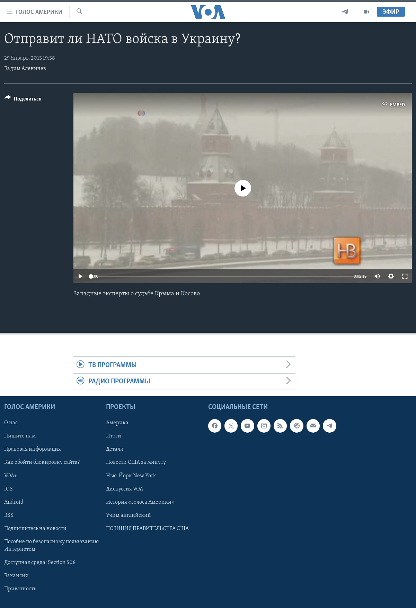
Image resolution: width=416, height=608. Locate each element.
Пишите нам (20, 436)
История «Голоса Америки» (140, 502)
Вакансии (16, 576)
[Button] (23, 100)
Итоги (113, 436)
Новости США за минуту (136, 463)
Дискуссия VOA (124, 489)
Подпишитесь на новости (35, 528)
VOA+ (10, 476)
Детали (115, 449)
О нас (11, 423)
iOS (8, 489)
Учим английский (128, 515)
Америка (117, 423)
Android (14, 502)
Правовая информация (32, 449)
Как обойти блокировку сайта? (42, 463)
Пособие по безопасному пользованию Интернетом (51, 545)
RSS (9, 515)
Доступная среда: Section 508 (40, 562)
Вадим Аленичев (25, 68)
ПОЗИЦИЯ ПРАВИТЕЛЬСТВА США (147, 528)
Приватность (20, 589)
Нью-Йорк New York (131, 476)
